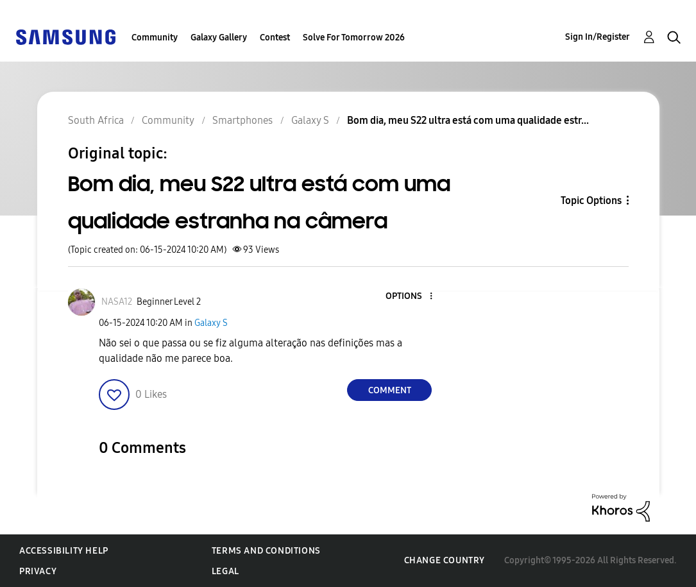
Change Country (444, 560)
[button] (409, 297)
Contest (275, 37)
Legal (225, 571)
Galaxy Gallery (219, 37)
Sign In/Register (597, 36)
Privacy (37, 571)
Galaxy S (211, 323)
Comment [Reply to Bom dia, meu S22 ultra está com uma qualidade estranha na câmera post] (389, 390)
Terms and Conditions (266, 550)
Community (155, 37)
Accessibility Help (63, 550)
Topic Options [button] (591, 200)
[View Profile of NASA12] (116, 301)
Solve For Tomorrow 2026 (354, 37)
